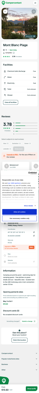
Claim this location (19, 340)
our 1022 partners (14, 183)
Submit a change (29, 321)
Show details (28, 205)
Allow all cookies (20, 212)
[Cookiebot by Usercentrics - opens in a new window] (28, 173)
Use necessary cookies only (19, 218)
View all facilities (11, 102)
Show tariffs (31, 389)
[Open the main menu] (35, 3)
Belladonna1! (14, 165)
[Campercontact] (12, 3)
